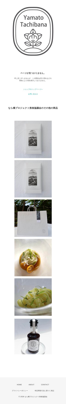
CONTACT (45, 385)
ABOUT (31, 385)
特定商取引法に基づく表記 (44, 391)
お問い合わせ (33, 94)
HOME (19, 385)
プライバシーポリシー (20, 391)
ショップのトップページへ (33, 89)
